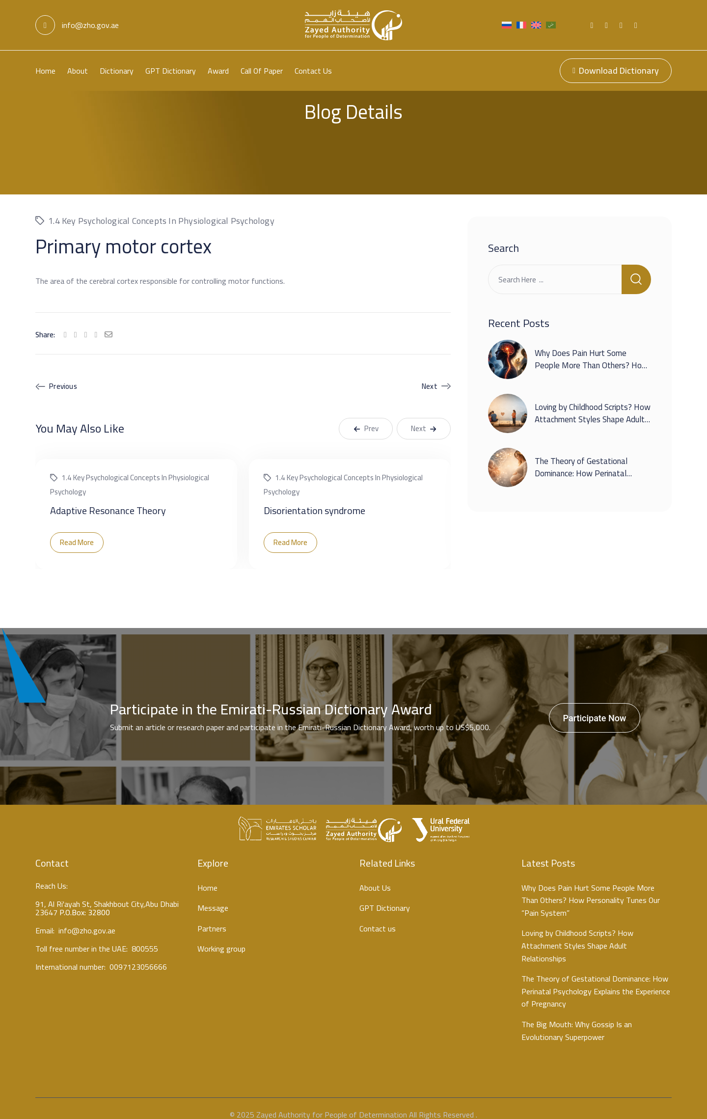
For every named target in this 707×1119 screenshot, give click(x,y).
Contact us (313, 70)
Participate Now (594, 706)
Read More (77, 530)
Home (45, 70)
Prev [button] (366, 416)
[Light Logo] (353, 25)
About (77, 70)
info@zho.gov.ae (77, 25)
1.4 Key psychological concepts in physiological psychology (161, 208)
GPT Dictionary (170, 70)
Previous (63, 374)
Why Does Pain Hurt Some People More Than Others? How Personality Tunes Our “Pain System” (591, 359)
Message (212, 896)
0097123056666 (138, 956)
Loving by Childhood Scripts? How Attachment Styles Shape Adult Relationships (593, 407)
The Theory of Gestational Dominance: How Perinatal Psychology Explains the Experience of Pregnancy (581, 467)
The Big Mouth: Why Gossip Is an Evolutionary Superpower (576, 1018)
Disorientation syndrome (314, 498)
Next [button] (423, 416)
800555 (145, 938)
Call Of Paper (262, 70)
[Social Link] (591, 25)
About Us (375, 876)
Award (218, 70)
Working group (221, 936)
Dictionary (117, 70)
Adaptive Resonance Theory (108, 498)
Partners (211, 916)
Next (429, 374)
